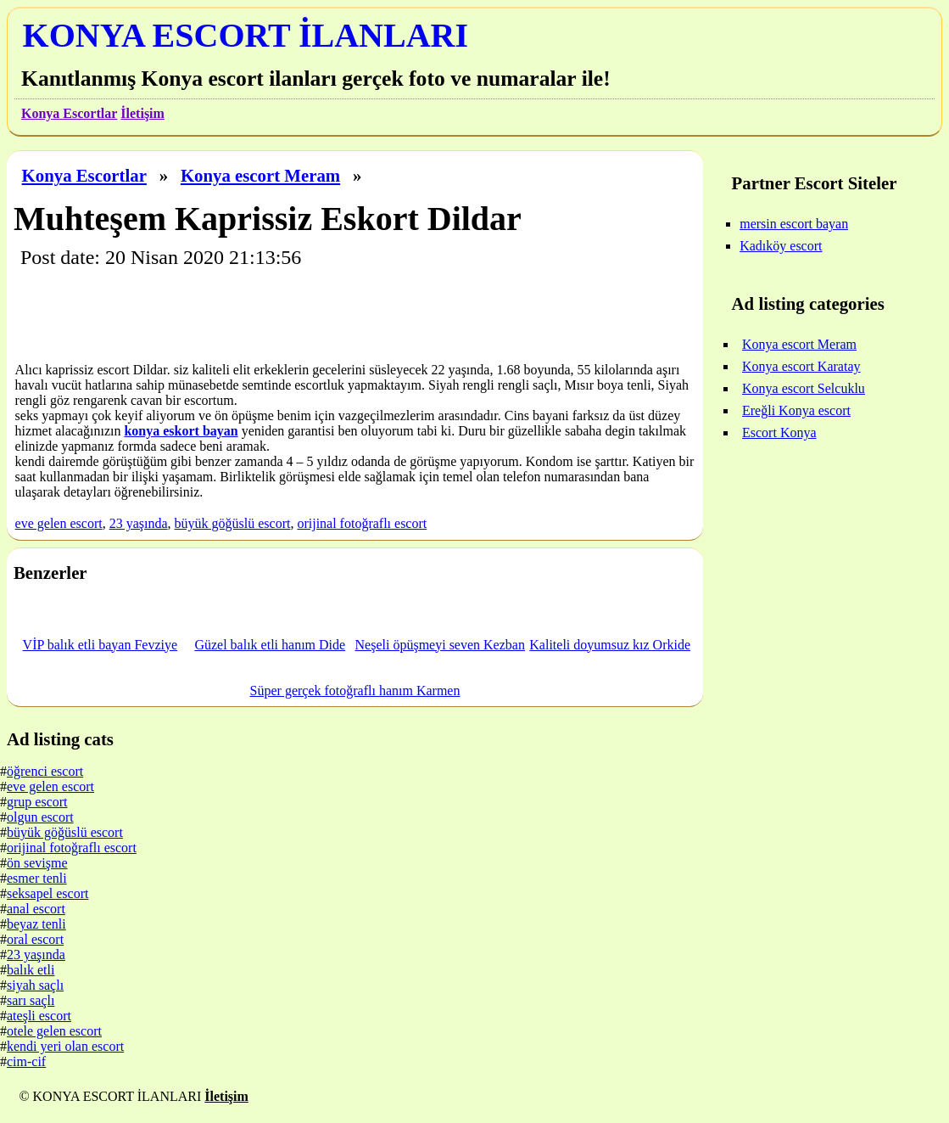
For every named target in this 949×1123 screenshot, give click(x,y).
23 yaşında (138, 523)
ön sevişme (37, 863)
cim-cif (26, 1061)
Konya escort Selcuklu (803, 388)
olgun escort (40, 817)
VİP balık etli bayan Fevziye (100, 644)
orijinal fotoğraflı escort (362, 523)
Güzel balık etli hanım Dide (269, 644)
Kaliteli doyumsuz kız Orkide (609, 644)
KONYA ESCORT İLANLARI (245, 35)
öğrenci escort (45, 771)
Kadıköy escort (781, 246)
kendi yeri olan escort (65, 1046)
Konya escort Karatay (801, 366)
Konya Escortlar (69, 113)
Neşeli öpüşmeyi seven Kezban (440, 644)
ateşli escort (39, 1015)
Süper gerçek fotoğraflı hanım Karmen (355, 690)
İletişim (142, 113)
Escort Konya (779, 432)
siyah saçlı (35, 985)
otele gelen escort (54, 1031)
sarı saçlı (30, 1000)
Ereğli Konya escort (796, 410)
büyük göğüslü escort (233, 523)
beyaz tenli (36, 924)
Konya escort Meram (260, 175)
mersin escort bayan (794, 223)
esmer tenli (37, 878)
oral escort (35, 939)
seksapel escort (47, 893)
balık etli (30, 970)
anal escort (36, 908)
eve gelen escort (59, 523)
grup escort (37, 802)
